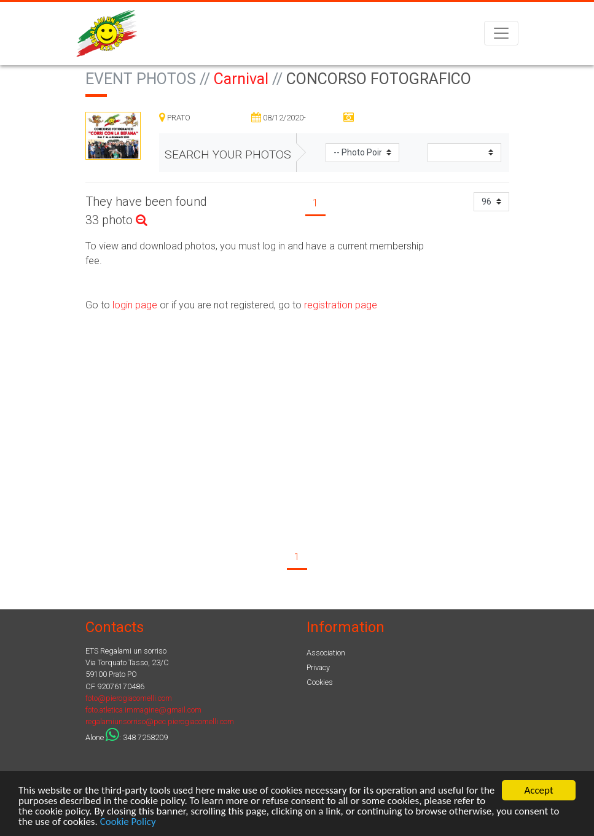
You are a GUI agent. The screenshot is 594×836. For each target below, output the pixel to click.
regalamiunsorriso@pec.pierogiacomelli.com (159, 721)
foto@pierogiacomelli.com (128, 698)
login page (133, 305)
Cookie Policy (128, 822)
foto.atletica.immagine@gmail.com (143, 709)
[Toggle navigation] (501, 33)
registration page (340, 305)
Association (326, 652)
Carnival (241, 79)
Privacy (318, 667)
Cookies (320, 682)
